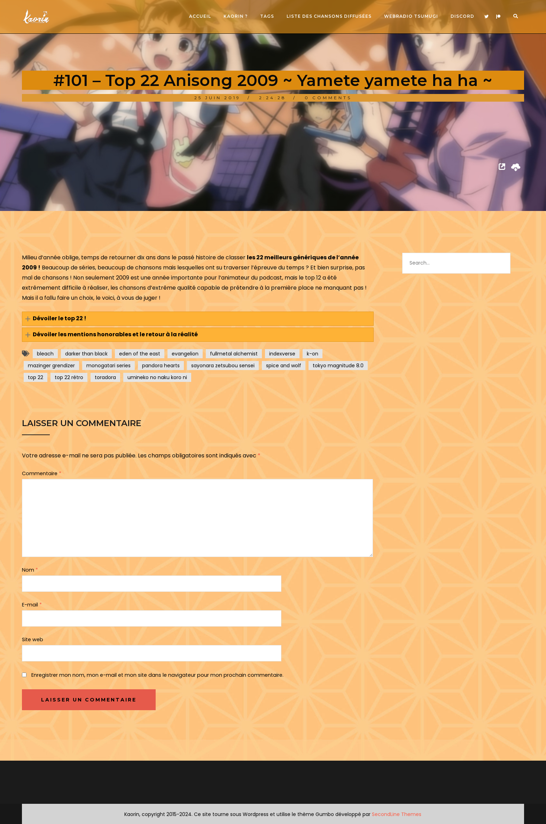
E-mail (32, 604)
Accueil (200, 16)
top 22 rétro (69, 377)
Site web (32, 639)
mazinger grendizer (51, 365)
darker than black (86, 353)
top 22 (35, 377)
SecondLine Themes (396, 814)
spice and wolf (283, 365)
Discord (462, 16)
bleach (45, 353)
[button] (198, 319)
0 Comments (328, 97)
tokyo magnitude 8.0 (338, 365)
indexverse (282, 353)
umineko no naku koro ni (157, 377)
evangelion (185, 353)
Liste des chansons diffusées (329, 16)
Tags (267, 16)
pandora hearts (161, 365)
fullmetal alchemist (234, 353)
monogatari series (108, 365)
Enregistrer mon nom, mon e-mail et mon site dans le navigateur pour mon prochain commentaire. (157, 675)
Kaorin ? (236, 16)
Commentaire (41, 473)
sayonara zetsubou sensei (223, 365)
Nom (30, 569)
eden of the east (139, 353)
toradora (105, 377)
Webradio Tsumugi (411, 16)
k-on (312, 353)
